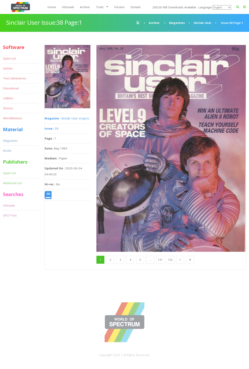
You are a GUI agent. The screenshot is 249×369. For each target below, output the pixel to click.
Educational (11, 88)
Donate (135, 7)
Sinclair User (202, 23)
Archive (85, 7)
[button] (244, 7)
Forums (119, 7)
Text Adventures (14, 78)
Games (8, 68)
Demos (8, 108)
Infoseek (68, 7)
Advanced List (12, 183)
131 (160, 260)
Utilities (8, 98)
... (150, 260)
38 (51, 128)
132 (170, 260)
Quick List (9, 58)
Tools (100, 7)
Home (51, 7)
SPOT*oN (10, 215)
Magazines (177, 23)
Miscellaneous (12, 118)
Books (7, 150)
